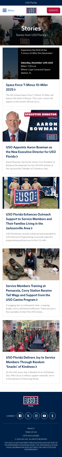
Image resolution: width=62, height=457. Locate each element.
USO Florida (31, 2)
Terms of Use (31, 432)
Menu (8, 10)
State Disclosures (31, 436)
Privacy (31, 428)
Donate (53, 10)
